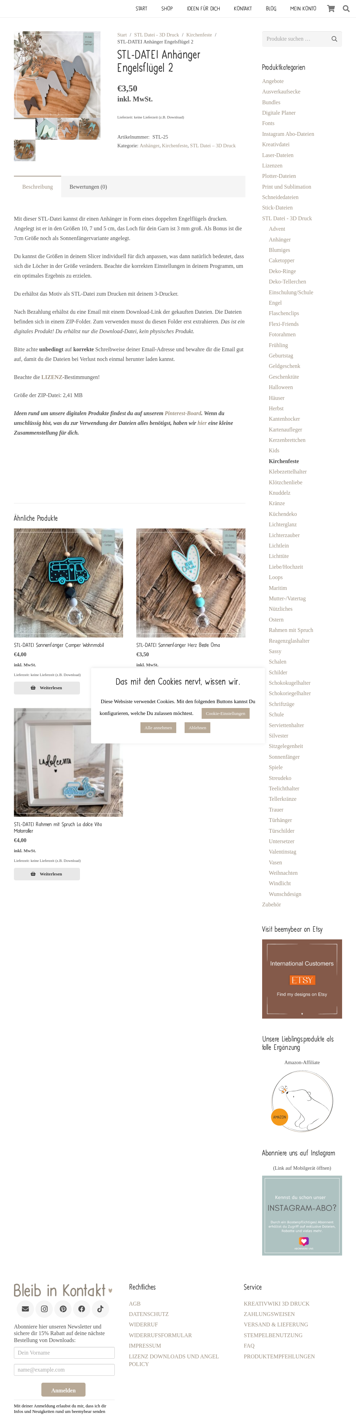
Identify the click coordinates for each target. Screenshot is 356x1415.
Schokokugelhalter (289, 683)
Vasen (275, 862)
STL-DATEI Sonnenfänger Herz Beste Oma (178, 644)
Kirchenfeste (199, 35)
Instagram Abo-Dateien (288, 134)
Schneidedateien (280, 197)
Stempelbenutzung (273, 1335)
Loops (276, 577)
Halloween (281, 387)
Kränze (277, 503)
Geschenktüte (284, 377)
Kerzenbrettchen (287, 440)
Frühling (278, 345)
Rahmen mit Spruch (291, 630)
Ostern (276, 620)
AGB (135, 1304)
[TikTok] (100, 1309)
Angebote (273, 81)
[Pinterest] (63, 1309)
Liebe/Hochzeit (286, 567)
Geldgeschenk (284, 366)
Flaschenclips (284, 313)
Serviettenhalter (286, 725)
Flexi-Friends (284, 324)
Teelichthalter (284, 788)
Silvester (278, 736)
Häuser (276, 398)
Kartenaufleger (285, 430)
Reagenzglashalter (289, 641)
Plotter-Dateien (279, 176)
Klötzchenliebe (285, 482)
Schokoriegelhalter (290, 693)
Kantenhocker (284, 419)
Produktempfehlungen (279, 1356)
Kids (274, 450)
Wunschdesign (285, 894)
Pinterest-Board (183, 413)
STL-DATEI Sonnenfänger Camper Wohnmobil (59, 644)
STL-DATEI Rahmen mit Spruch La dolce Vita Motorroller (58, 827)
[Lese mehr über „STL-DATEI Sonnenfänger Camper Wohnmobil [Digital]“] (47, 688)
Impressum (145, 1346)
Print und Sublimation (286, 187)
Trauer (276, 810)
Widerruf (143, 1324)
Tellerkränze (283, 799)
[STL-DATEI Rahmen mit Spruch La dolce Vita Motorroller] (68, 762)
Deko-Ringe (282, 271)
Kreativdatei (276, 144)
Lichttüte (279, 556)
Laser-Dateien (277, 155)
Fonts (268, 123)
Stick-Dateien (277, 208)
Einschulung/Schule (291, 292)
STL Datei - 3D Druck (156, 35)
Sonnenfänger (284, 757)
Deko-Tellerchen (287, 282)
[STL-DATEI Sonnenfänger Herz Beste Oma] (190, 582)
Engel (275, 303)
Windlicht (280, 883)
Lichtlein (279, 546)
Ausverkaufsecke (281, 91)
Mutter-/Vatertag (287, 598)
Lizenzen (272, 165)
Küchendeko (283, 514)
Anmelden (63, 1390)
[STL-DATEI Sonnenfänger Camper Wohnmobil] (68, 582)
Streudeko (280, 778)
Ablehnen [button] (198, 727)
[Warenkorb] (331, 8)
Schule (276, 714)
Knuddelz (279, 493)
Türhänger (280, 820)
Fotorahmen (282, 334)
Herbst (276, 408)
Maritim (278, 588)
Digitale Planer (279, 113)
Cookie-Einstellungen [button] (225, 713)
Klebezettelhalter (288, 472)
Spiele (276, 767)
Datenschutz (149, 1314)
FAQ (249, 1346)
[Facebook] (81, 1309)
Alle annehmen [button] (158, 727)
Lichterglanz (283, 524)
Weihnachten (283, 873)
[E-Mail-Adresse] (25, 1309)
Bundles (271, 102)
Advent (277, 229)
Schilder (278, 672)
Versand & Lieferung (276, 1324)
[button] (346, 8)
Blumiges (279, 250)
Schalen (277, 662)
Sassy (275, 651)
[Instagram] (44, 1309)
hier (202, 423)
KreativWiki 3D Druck (276, 1304)
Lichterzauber (284, 535)
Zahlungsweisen (269, 1314)
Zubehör (271, 904)
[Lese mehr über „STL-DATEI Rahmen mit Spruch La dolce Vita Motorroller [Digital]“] (47, 873)
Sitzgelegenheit (286, 746)
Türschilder (281, 831)
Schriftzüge (281, 704)
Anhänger (280, 239)
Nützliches (280, 609)
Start (122, 35)
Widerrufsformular (160, 1335)
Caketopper (281, 260)
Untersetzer (281, 841)
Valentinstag (282, 852)
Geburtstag (281, 356)
